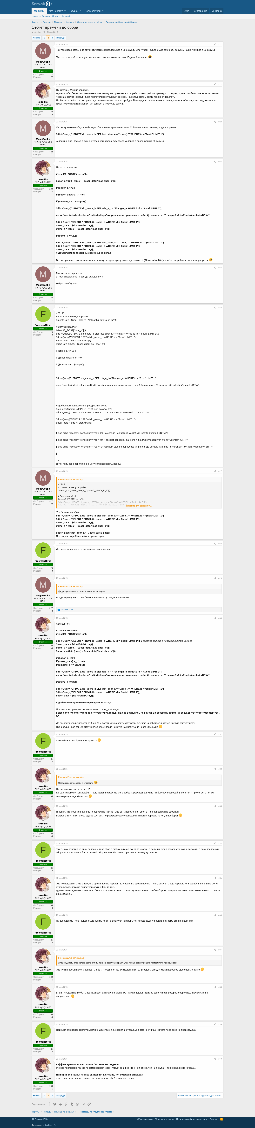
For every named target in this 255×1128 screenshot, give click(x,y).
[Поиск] (216, 11)
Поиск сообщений (61, 16)
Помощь (214, 1119)
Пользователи (93, 10)
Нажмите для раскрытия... (139, 506)
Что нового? (56, 10)
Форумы (39, 10)
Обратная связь (145, 1119)
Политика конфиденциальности (192, 1119)
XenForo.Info (50, 1125)
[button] (65, 11)
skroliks (37, 32)
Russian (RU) (40, 1119)
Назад (37, 38)
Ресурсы (74, 10)
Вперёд (60, 38)
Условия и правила (164, 1119)
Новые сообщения (41, 16)
